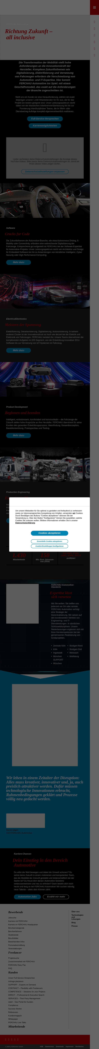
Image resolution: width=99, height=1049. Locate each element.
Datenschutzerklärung (25, 523)
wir (74, 513)
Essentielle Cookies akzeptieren (49, 541)
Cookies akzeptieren (49, 533)
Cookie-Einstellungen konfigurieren (49, 546)
